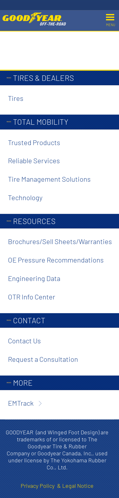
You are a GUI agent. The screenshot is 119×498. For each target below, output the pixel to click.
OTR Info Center (31, 296)
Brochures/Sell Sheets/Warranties (60, 241)
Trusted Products (34, 142)
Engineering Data (34, 278)
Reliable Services (34, 160)
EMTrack (21, 403)
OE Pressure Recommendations (56, 260)
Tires (15, 98)
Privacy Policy (39, 485)
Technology (25, 197)
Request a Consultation (43, 359)
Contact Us (24, 340)
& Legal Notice (75, 485)
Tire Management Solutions (49, 179)
